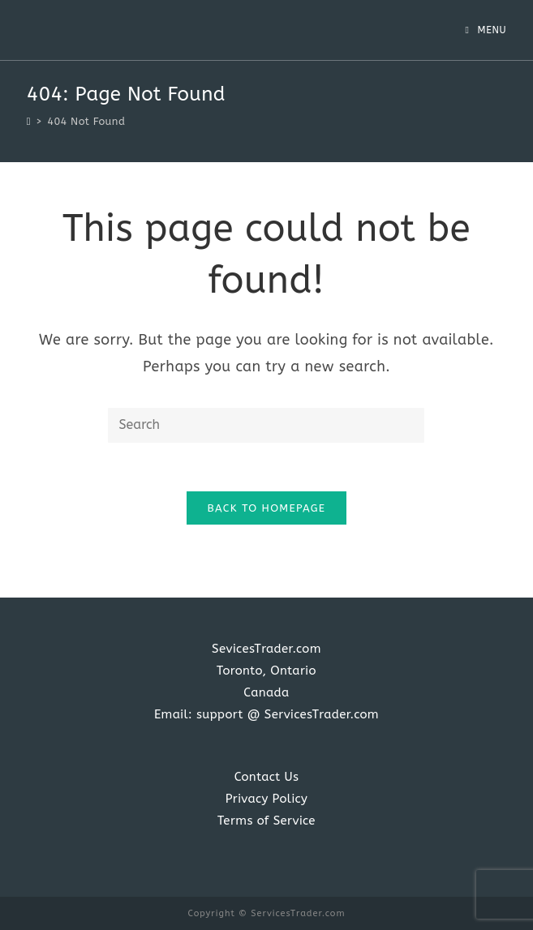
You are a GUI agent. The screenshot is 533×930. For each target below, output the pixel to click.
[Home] (29, 121)
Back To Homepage (267, 508)
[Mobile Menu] (485, 30)
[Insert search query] (266, 425)
